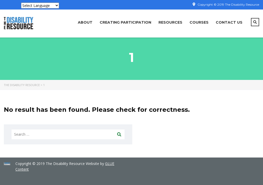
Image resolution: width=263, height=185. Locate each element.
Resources (170, 22)
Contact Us (229, 22)
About (85, 22)
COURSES (199, 22)
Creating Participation (125, 22)
